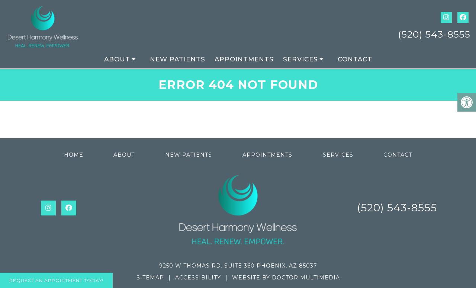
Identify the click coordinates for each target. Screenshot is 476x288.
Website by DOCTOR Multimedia (286, 277)
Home (73, 154)
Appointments (244, 59)
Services (300, 59)
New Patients (177, 59)
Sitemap (150, 277)
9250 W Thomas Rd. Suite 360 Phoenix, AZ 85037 (238, 265)
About (117, 59)
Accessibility (198, 277)
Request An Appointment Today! (56, 280)
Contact (355, 59)
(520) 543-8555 (434, 34)
